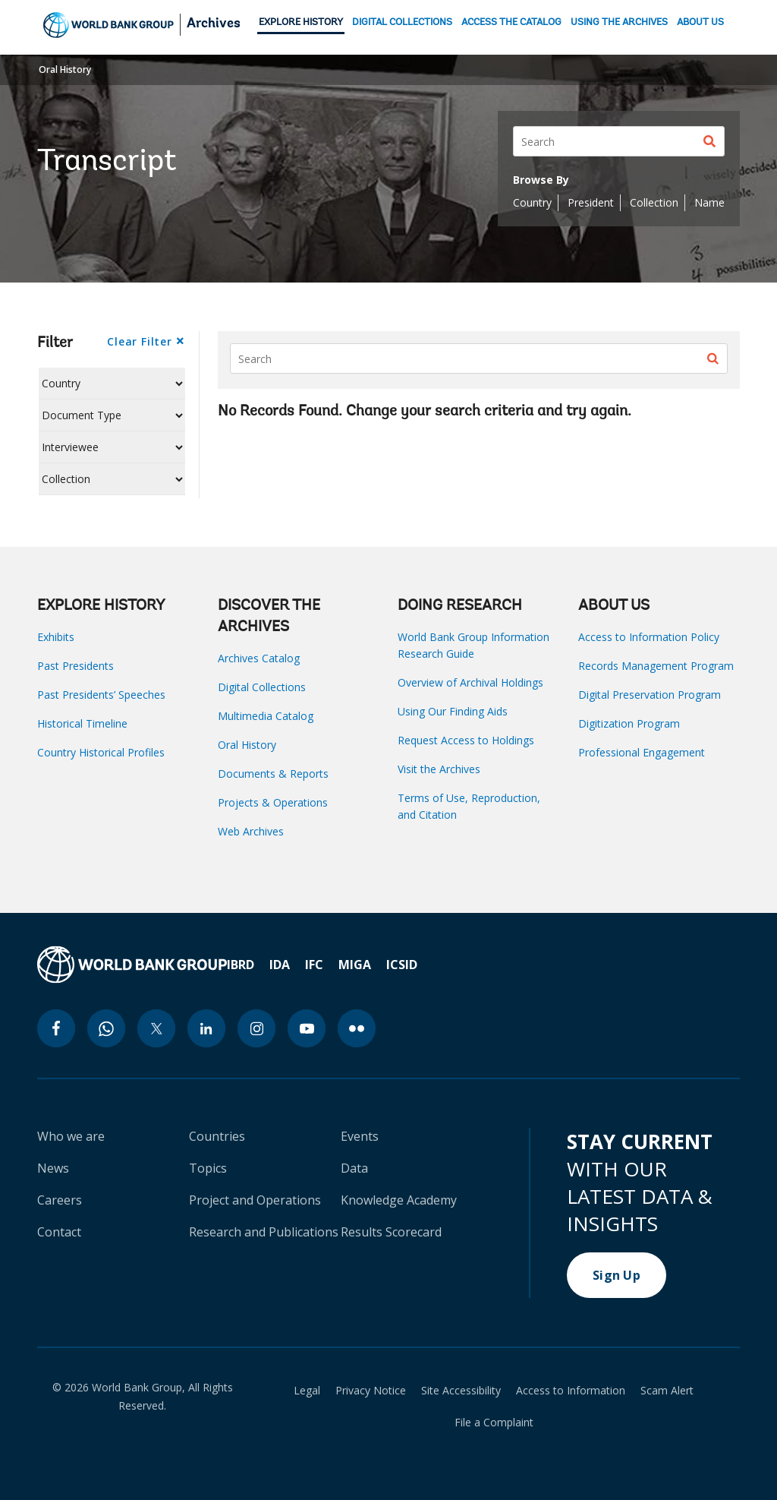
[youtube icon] (307, 1028)
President (591, 202)
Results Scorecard (391, 1232)
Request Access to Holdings (466, 740)
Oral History (65, 69)
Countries (217, 1136)
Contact (59, 1232)
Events (360, 1136)
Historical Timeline (82, 723)
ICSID (401, 964)
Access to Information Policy (648, 637)
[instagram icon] (256, 1028)
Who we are (71, 1136)
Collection (654, 202)
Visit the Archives (439, 769)
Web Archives (251, 831)
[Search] (619, 141)
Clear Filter (139, 341)
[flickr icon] (357, 1028)
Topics (208, 1168)
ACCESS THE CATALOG (511, 22)
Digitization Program (629, 723)
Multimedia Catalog (265, 716)
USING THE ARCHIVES (619, 22)
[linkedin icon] (206, 1028)
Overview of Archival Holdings (470, 682)
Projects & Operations (273, 802)
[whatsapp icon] (106, 1028)
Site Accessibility (461, 1391)
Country (532, 202)
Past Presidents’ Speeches (101, 694)
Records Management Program (656, 665)
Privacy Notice (370, 1391)
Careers (59, 1200)
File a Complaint (494, 1422)
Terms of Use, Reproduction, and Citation (469, 806)
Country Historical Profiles (101, 752)
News (53, 1168)
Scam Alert (667, 1391)
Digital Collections (262, 687)
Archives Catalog (259, 658)
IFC (314, 964)
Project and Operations (255, 1200)
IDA (279, 964)
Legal (307, 1391)
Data (354, 1168)
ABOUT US (700, 22)
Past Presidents (75, 665)
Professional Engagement (641, 752)
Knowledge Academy (399, 1200)
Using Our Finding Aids (453, 711)
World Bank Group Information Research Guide (473, 645)
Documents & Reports (273, 773)
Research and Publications (263, 1232)
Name (709, 202)
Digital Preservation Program (649, 694)
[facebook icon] (56, 1028)
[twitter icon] (156, 1028)
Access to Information (570, 1391)
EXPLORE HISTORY (301, 22)
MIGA (354, 964)
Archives (214, 24)
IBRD (240, 964)
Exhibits (55, 637)
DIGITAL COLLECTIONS (402, 22)
